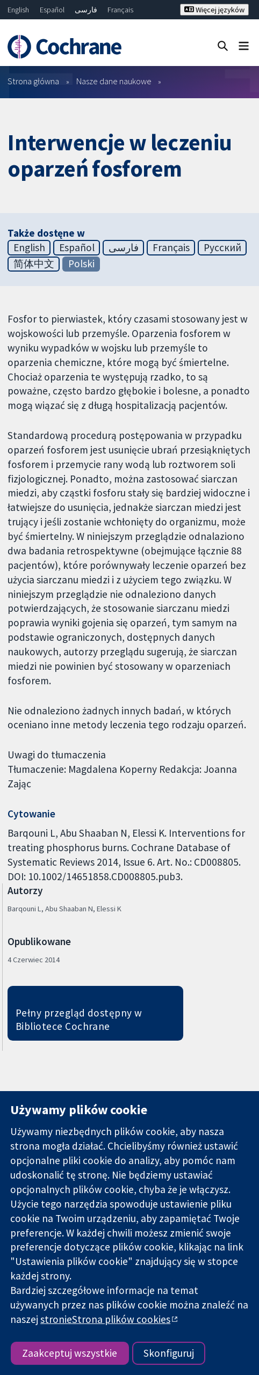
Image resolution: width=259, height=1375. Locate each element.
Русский (222, 247)
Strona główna (33, 81)
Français (120, 9)
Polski (81, 263)
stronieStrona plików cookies (105, 1319)
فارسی (86, 9)
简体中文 (33, 263)
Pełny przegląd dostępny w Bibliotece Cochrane (79, 1019)
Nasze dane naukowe (114, 81)
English (18, 9)
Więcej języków (214, 9)
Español (52, 9)
